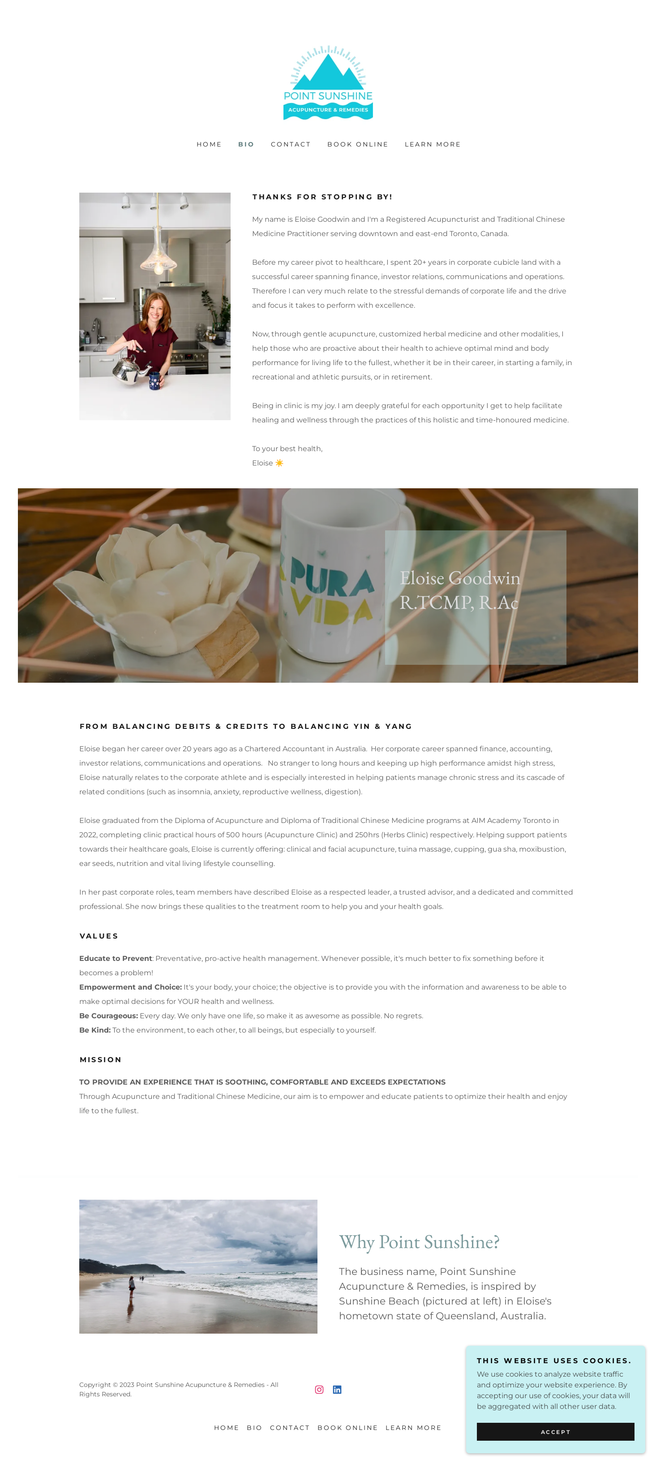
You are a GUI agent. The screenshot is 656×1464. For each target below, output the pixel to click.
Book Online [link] (358, 144)
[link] (328, 82)
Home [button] (227, 1428)
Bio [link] (246, 144)
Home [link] (209, 144)
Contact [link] (291, 144)
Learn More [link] (433, 144)
